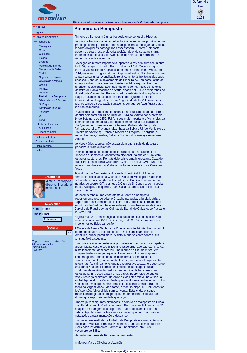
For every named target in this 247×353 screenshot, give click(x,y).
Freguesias (129, 22)
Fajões (43, 57)
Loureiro (43, 61)
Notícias (39, 26)
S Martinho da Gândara (52, 100)
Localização (44, 128)
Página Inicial (39, 247)
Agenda (39, 32)
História (41, 120)
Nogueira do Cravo (49, 77)
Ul (40, 115)
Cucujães (44, 54)
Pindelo (43, 92)
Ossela (43, 84)
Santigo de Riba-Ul (49, 108)
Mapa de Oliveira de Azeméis (48, 241)
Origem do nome (46, 131)
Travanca (44, 111)
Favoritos (37, 249)
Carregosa (45, 46)
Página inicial (81, 22)
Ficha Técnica (44, 145)
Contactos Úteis (45, 141)
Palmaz (43, 88)
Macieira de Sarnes (50, 65)
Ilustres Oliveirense (48, 124)
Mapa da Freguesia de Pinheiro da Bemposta (104, 335)
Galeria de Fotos (45, 137)
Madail (42, 73)
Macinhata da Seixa (50, 69)
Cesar (42, 50)
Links (39, 150)
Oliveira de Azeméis (106, 22)
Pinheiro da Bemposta (154, 22)
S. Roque (44, 104)
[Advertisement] (129, 10)
